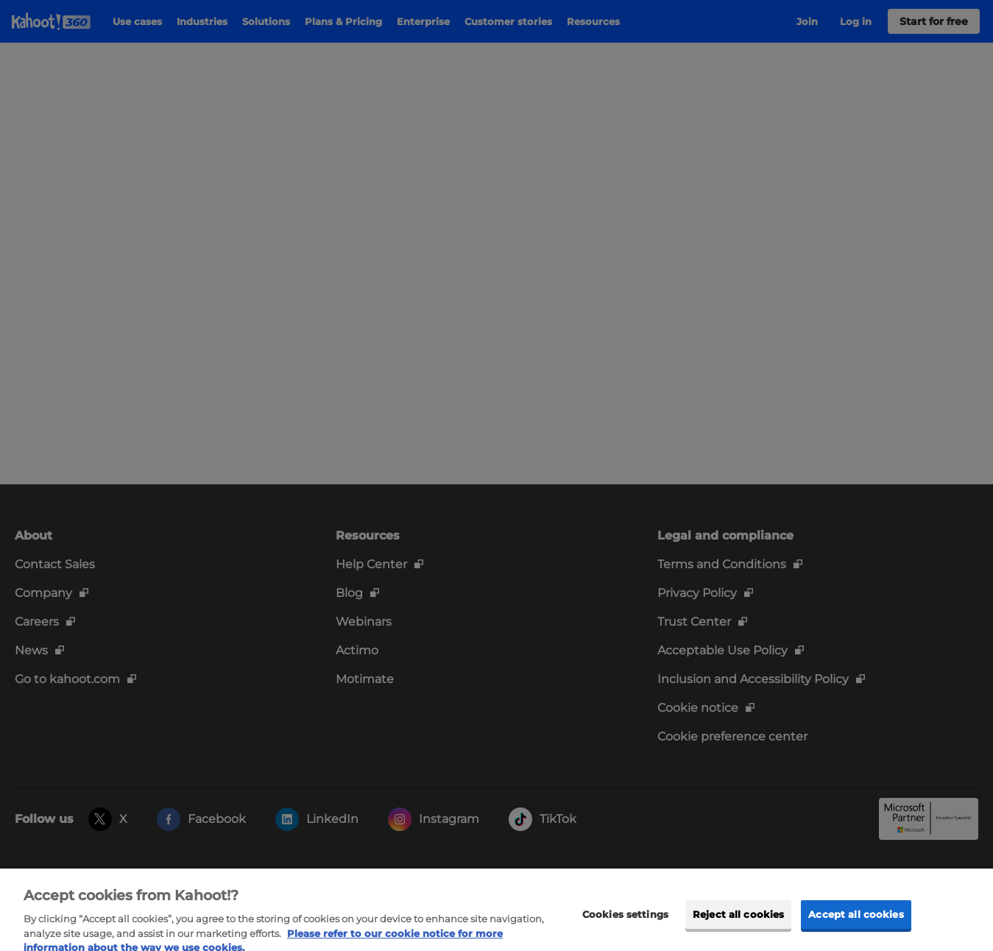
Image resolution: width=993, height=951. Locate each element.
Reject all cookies (738, 923)
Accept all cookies (855, 923)
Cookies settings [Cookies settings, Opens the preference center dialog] (625, 923)
